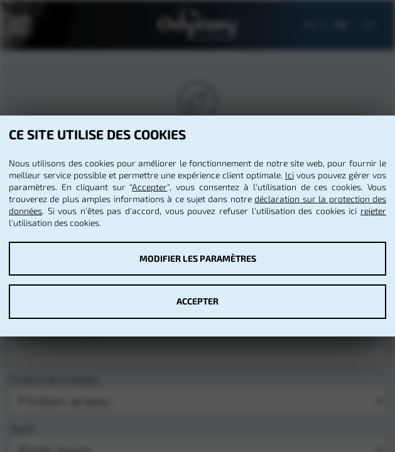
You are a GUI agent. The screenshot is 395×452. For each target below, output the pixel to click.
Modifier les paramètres (197, 258)
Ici (289, 175)
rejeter (373, 210)
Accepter (149, 186)
